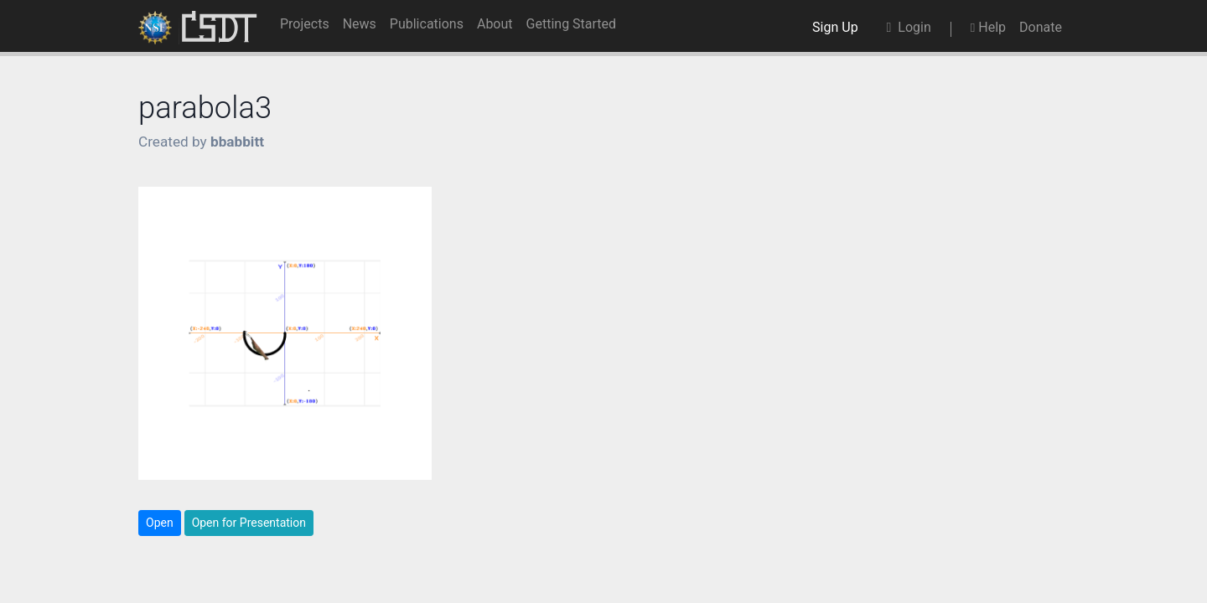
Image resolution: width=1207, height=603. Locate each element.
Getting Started (571, 24)
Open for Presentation (249, 522)
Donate (1040, 27)
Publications (427, 24)
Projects (304, 24)
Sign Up (838, 27)
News (359, 24)
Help (988, 27)
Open (160, 522)
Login (909, 27)
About (495, 24)
